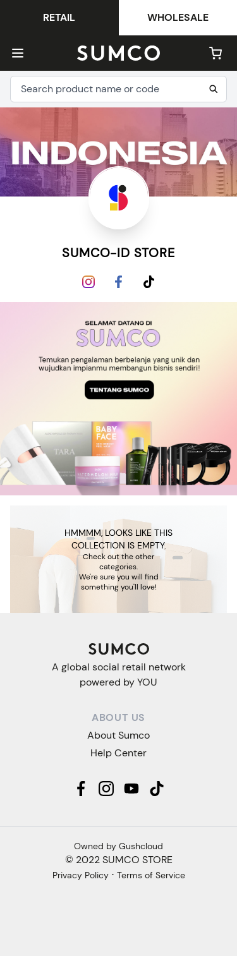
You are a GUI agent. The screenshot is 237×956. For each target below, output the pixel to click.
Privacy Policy (80, 875)
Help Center (118, 752)
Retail (59, 17)
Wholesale (178, 17)
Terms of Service (151, 875)
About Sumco (118, 735)
